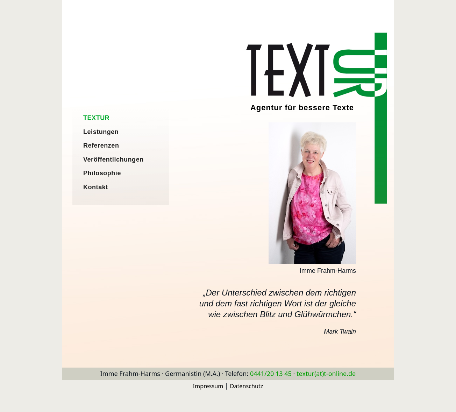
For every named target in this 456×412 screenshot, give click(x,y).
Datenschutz (246, 386)
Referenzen (101, 145)
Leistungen (101, 131)
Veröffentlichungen (113, 159)
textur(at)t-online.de (326, 373)
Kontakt (95, 187)
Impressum (208, 386)
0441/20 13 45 (271, 373)
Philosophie (102, 173)
